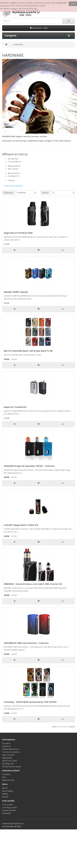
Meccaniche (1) (14, 173)
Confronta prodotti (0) (13, 186)
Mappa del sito (8, 780)
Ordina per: (8, 192)
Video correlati (8, 755)
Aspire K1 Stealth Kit (15, 407)
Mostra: (45, 192)
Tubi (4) (11, 180)
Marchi (5, 788)
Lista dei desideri (9, 810)
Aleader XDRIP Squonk (16, 291)
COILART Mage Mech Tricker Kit (21, 524)
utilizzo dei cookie (9, 760)
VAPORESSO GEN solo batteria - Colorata (26, 642)
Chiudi (73, 3)
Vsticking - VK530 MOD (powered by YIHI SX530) (30, 701)
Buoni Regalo (7, 791)
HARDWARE (18, 44)
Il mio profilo (7, 804)
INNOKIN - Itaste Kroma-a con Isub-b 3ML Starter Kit (33, 583)
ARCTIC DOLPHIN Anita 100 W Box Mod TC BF (28, 350)
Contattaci (6, 774)
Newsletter (6, 813)
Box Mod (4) (13, 159)
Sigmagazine (7, 758)
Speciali (5, 797)
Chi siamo (6, 743)
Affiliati (5, 794)
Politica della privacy (10, 749)
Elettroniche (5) (14, 166)
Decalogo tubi (8, 763)
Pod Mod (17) (13, 176)
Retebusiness (17, 823)
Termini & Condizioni (10, 752)
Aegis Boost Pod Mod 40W (18, 232)
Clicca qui (33, 8)
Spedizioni (6, 746)
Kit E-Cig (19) (13, 169)
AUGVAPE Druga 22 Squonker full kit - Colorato (29, 465)
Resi (4, 777)
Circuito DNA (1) (14, 161)
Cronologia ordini (9, 807)
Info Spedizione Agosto (11, 766)
